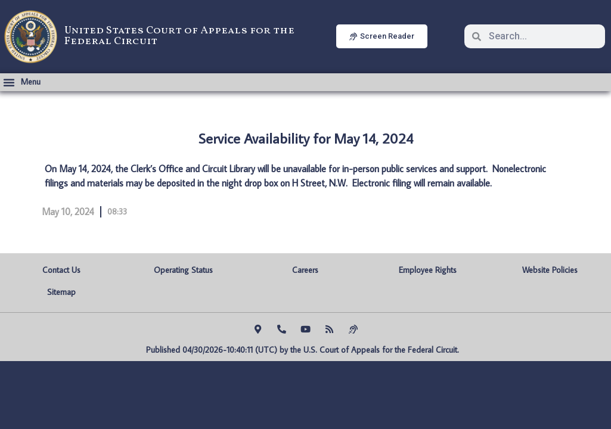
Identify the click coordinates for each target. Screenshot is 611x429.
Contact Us (61, 270)
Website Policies (550, 270)
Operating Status (183, 270)
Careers (305, 270)
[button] (22, 82)
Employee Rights (428, 270)
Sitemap (61, 292)
